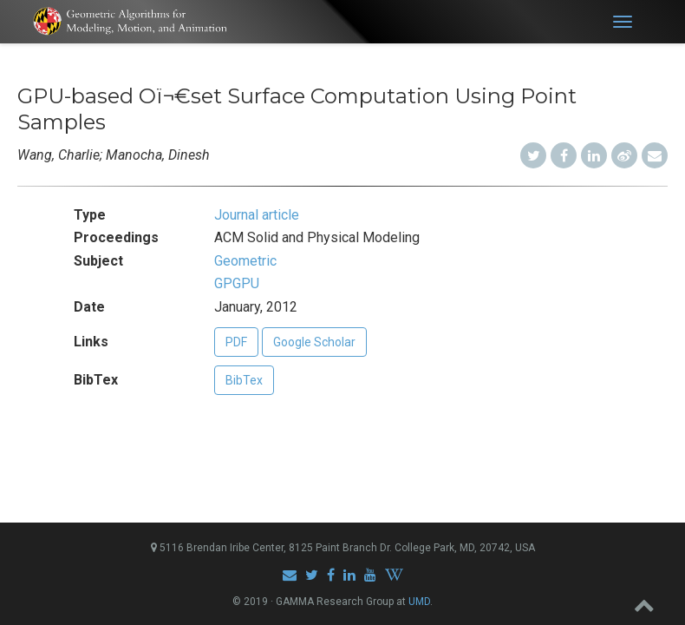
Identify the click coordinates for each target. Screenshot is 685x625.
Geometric (245, 261)
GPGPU (236, 283)
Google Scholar (314, 342)
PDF (236, 342)
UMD (419, 601)
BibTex (244, 380)
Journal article (256, 215)
